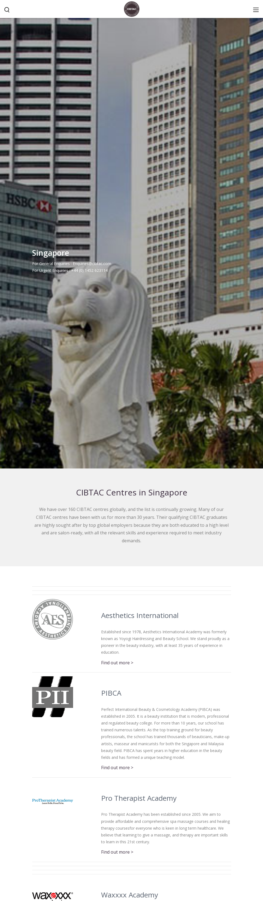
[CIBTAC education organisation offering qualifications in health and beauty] (132, 8)
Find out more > (117, 663)
